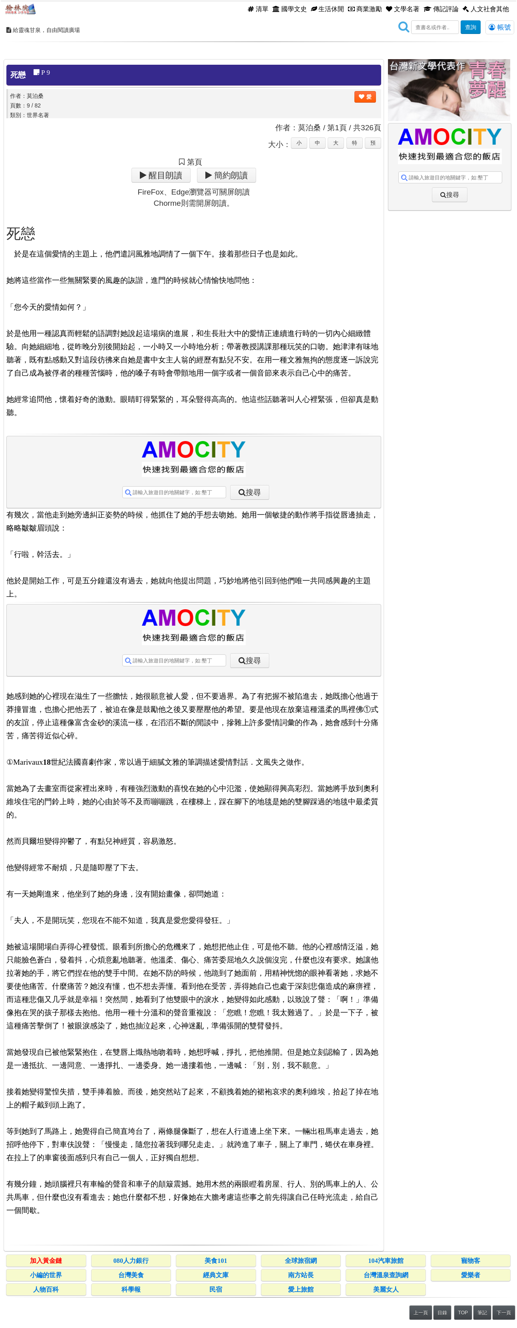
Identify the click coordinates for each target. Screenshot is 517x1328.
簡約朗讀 (230, 175)
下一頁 (504, 1313)
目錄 (442, 1313)
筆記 (482, 1313)
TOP (463, 1313)
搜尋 (253, 492)
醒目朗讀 (164, 175)
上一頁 (421, 1313)
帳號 (500, 27)
